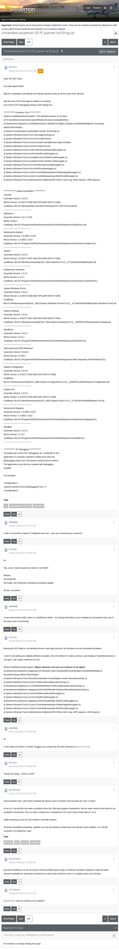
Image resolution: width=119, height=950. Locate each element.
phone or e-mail (82, 746)
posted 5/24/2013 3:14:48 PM (22, 862)
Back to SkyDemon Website (14, 19)
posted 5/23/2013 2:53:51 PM (22, 610)
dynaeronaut (14, 790)
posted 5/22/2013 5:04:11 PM (22, 526)
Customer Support (56, 29)
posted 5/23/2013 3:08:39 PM (22, 641)
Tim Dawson (14, 889)
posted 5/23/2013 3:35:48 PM (22, 732)
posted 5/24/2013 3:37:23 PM (22, 893)
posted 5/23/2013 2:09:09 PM (22, 553)
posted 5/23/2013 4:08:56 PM (22, 766)
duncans (13, 67)
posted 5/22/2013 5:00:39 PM (22, 71)
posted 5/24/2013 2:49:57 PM (22, 793)
